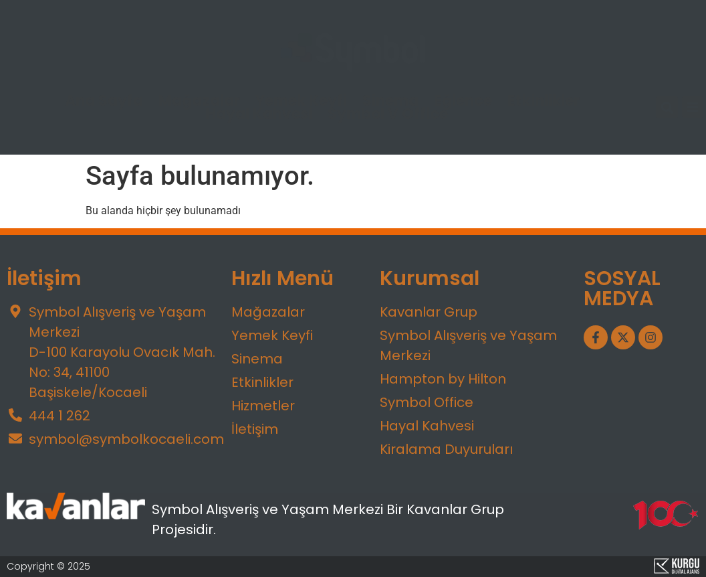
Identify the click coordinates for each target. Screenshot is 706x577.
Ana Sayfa (104, 101)
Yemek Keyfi (301, 101)
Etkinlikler (543, 101)
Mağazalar (199, 101)
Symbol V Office (388, 114)
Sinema (390, 101)
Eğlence (463, 101)
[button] (667, 107)
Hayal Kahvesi (258, 114)
